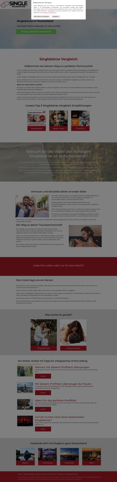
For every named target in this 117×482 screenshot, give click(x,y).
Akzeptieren (56, 16)
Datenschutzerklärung (49, 12)
